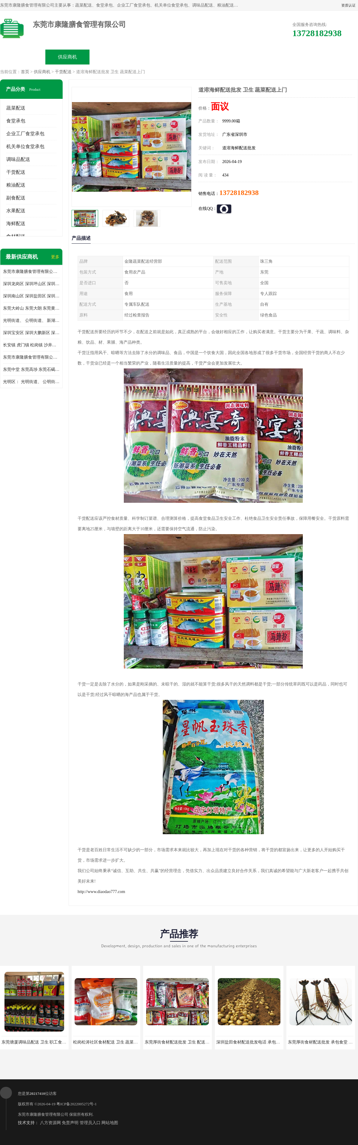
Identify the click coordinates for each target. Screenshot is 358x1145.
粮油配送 (15, 184)
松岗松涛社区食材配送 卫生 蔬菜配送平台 (111, 1042)
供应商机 (67, 56)
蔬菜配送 (15, 107)
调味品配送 (18, 159)
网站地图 (109, 1123)
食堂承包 (15, 120)
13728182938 (239, 192)
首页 (25, 72)
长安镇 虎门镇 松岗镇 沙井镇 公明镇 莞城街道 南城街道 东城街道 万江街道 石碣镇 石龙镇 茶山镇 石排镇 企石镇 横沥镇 (31, 345)
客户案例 (246, 56)
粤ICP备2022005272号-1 (76, 1104)
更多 (55, 257)
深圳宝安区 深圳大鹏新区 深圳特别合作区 (31, 333)
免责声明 (70, 1123)
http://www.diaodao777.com (101, 891)
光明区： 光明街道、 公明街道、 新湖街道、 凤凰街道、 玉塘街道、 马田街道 (31, 381)
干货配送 (63, 72)
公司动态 (201, 56)
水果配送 (15, 210)
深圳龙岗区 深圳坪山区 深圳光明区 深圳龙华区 (31, 284)
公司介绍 (156, 56)
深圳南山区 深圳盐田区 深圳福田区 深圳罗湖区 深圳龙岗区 (31, 296)
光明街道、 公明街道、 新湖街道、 (31, 320)
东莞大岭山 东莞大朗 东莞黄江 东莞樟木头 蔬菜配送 (31, 308)
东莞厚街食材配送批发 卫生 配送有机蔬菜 (183, 1042)
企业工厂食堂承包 (25, 133)
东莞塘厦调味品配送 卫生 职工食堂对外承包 (42, 1042)
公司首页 (22, 56)
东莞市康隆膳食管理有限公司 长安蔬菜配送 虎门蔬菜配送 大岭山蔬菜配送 (31, 357)
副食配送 (15, 197)
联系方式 (291, 56)
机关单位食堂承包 (25, 146)
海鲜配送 (15, 223)
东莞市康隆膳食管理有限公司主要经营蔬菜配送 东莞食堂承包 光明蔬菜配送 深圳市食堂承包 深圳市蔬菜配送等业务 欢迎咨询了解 (31, 271)
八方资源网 (50, 1123)
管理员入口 (90, 1123)
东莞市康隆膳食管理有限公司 (43, 1114)
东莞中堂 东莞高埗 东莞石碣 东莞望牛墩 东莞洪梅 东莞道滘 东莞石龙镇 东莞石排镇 (31, 369)
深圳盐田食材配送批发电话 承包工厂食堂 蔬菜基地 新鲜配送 (272, 1042)
